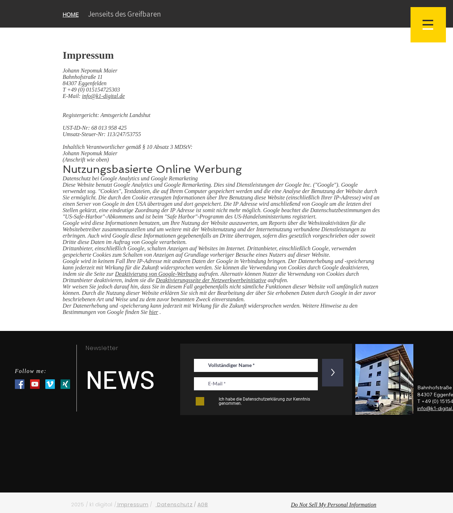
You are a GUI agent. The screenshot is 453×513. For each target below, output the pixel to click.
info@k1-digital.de (103, 96)
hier (153, 312)
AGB (202, 504)
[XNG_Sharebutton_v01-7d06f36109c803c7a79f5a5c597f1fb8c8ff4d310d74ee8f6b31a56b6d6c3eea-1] (65, 384)
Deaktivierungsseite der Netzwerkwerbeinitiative (211, 280)
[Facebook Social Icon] (19, 384)
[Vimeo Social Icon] (50, 384)
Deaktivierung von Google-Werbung (156, 274)
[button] (428, 24)
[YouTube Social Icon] (35, 384)
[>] (332, 372)
